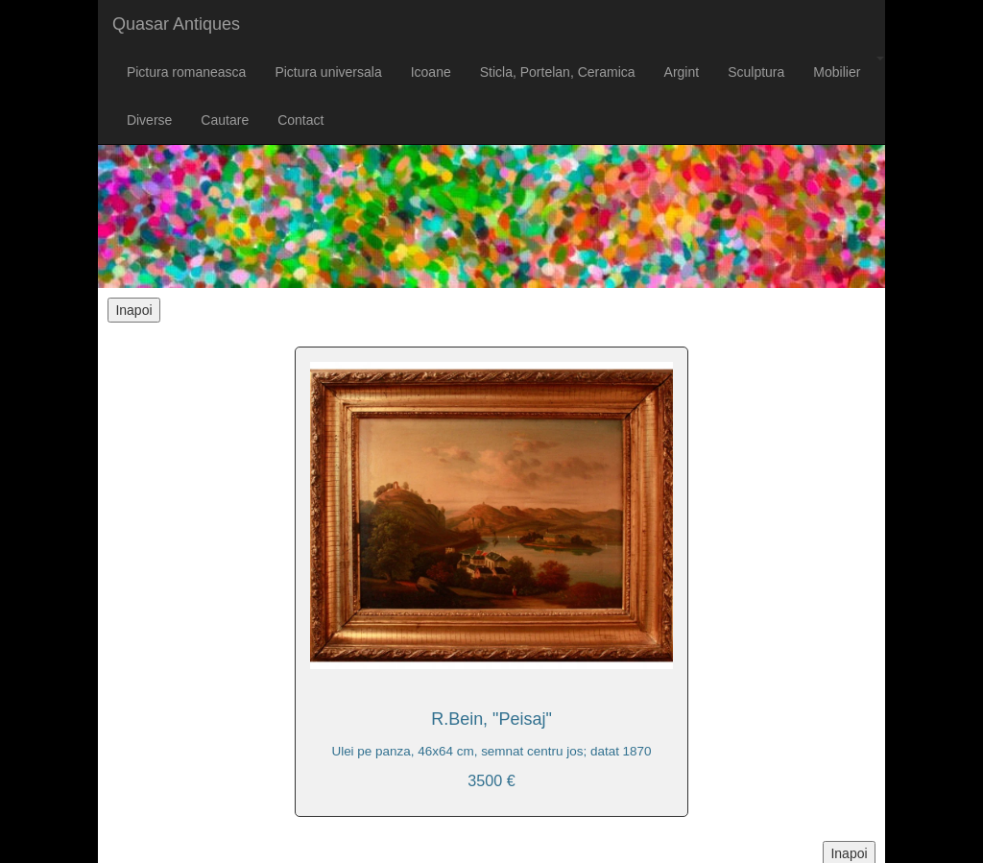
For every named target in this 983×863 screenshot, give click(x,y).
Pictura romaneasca (187, 72)
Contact (300, 120)
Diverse (149, 120)
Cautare (225, 120)
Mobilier (836, 72)
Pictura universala (328, 72)
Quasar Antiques (176, 24)
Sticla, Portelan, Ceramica (557, 72)
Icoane (431, 72)
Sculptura (756, 72)
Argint (682, 72)
